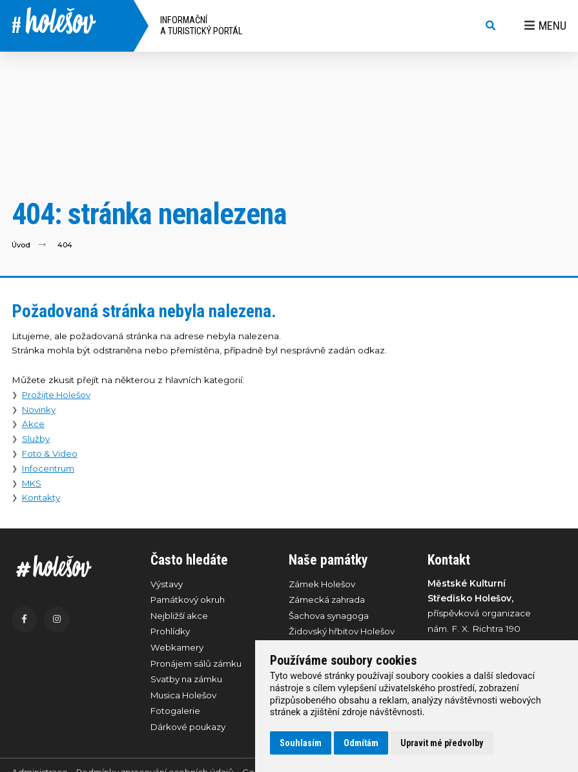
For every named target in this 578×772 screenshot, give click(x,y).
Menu (545, 25)
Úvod (21, 244)
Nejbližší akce (180, 616)
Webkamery (176, 649)
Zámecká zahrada (328, 600)
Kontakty (41, 497)
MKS (32, 483)
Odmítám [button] (361, 743)
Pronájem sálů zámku (198, 665)
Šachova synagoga (330, 616)
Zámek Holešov (323, 584)
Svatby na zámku (187, 681)
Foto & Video (51, 453)
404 (66, 244)
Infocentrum (49, 468)
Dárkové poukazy (189, 730)
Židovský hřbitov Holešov (343, 633)
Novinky (39, 409)
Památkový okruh (189, 600)
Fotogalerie (175, 714)
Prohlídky (171, 633)
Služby (36, 438)
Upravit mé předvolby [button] (441, 743)
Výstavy (166, 584)
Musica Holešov (185, 698)
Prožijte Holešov (58, 395)
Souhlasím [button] (301, 743)
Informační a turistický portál (201, 26)
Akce (33, 424)
